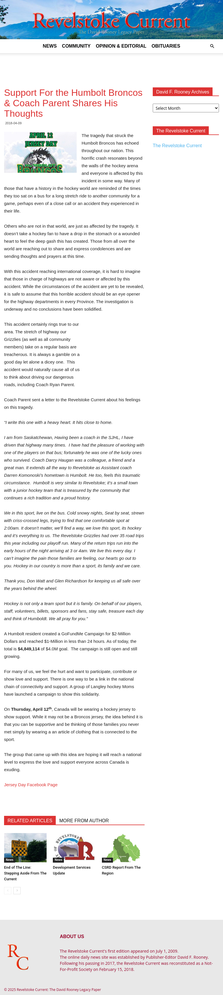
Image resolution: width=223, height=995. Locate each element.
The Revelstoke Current (177, 145)
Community (76, 46)
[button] (212, 46)
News (50, 46)
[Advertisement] (111, 66)
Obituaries (166, 46)
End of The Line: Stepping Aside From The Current (25, 873)
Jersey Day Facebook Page (30, 784)
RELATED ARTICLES (30, 820)
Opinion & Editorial (121, 46)
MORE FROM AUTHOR (84, 820)
